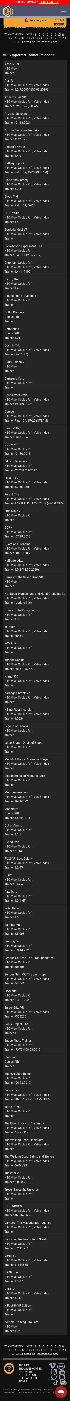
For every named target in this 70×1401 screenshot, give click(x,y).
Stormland (11, 1057)
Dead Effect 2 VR (15, 395)
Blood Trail (11, 196)
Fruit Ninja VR (13, 511)
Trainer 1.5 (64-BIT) (17, 818)
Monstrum (11, 809)
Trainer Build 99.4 (16, 437)
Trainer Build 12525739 (19, 669)
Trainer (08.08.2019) (18, 1182)
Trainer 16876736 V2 (18, 1215)
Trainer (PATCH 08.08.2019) (22, 1049)
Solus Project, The (16, 1024)
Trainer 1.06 (12, 1331)
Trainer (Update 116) (18, 602)
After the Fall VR (15, 97)
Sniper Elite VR (14, 1007)
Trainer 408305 (14, 967)
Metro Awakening (16, 792)
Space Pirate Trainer (17, 1040)
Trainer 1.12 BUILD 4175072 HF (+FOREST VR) (35, 503)
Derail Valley (12, 428)
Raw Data (10, 891)
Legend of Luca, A (16, 726)
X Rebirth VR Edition (17, 1305)
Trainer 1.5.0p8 (14, 933)
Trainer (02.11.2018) (18, 1248)
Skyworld (10, 991)
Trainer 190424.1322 (18, 404)
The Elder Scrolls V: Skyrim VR (24, 1123)
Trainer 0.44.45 (14, 884)
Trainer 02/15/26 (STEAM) (22, 106)
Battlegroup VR (14, 163)
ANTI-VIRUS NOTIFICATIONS (28, 1373)
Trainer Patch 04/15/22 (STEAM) (26, 420)
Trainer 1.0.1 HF (15, 900)
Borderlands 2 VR (15, 229)
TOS (39, 1392)
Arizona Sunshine (16, 113)
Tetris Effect (12, 1107)
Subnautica (11, 1090)
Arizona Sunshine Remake (21, 130)
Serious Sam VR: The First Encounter (28, 958)
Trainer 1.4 (11, 222)
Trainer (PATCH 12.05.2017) (22, 255)
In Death (9, 627)
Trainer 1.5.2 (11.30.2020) (21, 569)
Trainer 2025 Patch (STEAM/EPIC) (27, 1099)
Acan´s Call (12, 64)
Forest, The (11, 494)
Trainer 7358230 (15, 1016)
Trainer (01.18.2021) (18, 122)
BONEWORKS (13, 213)
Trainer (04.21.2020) (18, 1000)
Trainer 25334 (13, 636)
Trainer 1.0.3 (12, 189)
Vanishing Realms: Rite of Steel (25, 1239)
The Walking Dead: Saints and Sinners (29, 1156)
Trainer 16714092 (16, 801)
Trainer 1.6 (11, 917)
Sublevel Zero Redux (17, 1074)
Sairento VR (12, 925)
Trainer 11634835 (16, 1265)
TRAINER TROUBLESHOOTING (31, 1367)
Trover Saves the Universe (21, 1189)
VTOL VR (10, 1289)
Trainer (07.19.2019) (18, 536)
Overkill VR (11, 842)
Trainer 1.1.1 (12, 834)
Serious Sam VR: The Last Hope (25, 974)
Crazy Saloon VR (15, 362)
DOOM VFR (11, 445)
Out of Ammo (13, 825)
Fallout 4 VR (12, 478)
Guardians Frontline (17, 544)
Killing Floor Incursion (18, 709)
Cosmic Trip (12, 345)
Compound (11, 329)
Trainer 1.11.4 (13, 1298)
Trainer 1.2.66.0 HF (17, 487)
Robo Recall (12, 908)
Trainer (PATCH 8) (16, 354)
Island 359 (11, 676)
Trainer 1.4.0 (12, 156)
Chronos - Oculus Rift (18, 262)
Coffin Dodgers (14, 312)
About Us (50, 1392)
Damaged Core (14, 378)
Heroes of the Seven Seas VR (23, 577)
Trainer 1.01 (12, 338)
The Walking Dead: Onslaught (23, 1140)
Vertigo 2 (10, 1256)
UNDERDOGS (13, 1206)
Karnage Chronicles (17, 693)
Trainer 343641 (14, 983)
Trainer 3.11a (13, 851)
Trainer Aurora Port (17, 1132)
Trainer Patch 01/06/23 (19, 205)
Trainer (9, 73)
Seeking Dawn (13, 941)
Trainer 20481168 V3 (18, 553)
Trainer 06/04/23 (15, 1165)
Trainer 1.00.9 (13, 718)
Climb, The (11, 279)
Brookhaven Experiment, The (23, 246)
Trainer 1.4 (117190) (18, 271)
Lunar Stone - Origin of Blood (23, 742)
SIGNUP (58, 24)
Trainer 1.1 (11, 1033)
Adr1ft (8, 80)
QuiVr (8, 875)
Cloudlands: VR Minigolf (20, 296)
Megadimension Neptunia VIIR (24, 776)
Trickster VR (12, 1173)
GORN (8, 527)
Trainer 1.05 (12, 619)
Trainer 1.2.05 (13, 867)
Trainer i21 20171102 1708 (22, 470)
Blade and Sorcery (16, 180)
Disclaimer (9, 1392)
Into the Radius (14, 660)
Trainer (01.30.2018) (18, 453)
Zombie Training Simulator (21, 1322)
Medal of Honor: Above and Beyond (27, 759)
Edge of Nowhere (15, 461)
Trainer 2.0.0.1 (14, 1281)
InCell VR (10, 643)
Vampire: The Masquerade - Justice (27, 1223)
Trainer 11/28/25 (15, 139)
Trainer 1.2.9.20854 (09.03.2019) (26, 89)
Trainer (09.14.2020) (18, 950)
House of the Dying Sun (19, 610)
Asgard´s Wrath (14, 147)
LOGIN (58, 20)
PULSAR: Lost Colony (18, 858)
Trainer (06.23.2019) (18, 1082)
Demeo (9, 411)
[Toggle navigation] (63, 11)
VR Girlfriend (12, 1272)
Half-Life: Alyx (13, 560)
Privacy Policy (25, 1392)
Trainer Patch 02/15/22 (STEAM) (26, 172)
